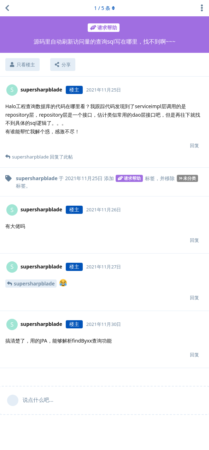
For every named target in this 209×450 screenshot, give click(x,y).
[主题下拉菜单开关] (202, 8)
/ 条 (104, 8)
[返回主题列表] (7, 8)
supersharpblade (34, 283)
